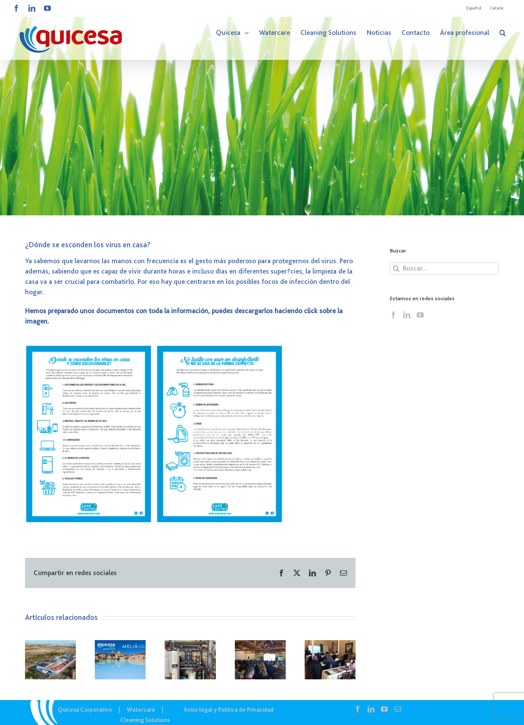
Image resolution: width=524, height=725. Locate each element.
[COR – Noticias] (262, 107)
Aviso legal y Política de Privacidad (229, 709)
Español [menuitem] (473, 8)
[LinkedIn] (406, 314)
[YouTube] (420, 314)
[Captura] (154, 347)
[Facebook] (393, 314)
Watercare (141, 709)
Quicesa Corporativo (85, 709)
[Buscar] (396, 268)
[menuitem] (474, 8)
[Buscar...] (444, 268)
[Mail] (397, 709)
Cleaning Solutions (145, 719)
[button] (502, 33)
